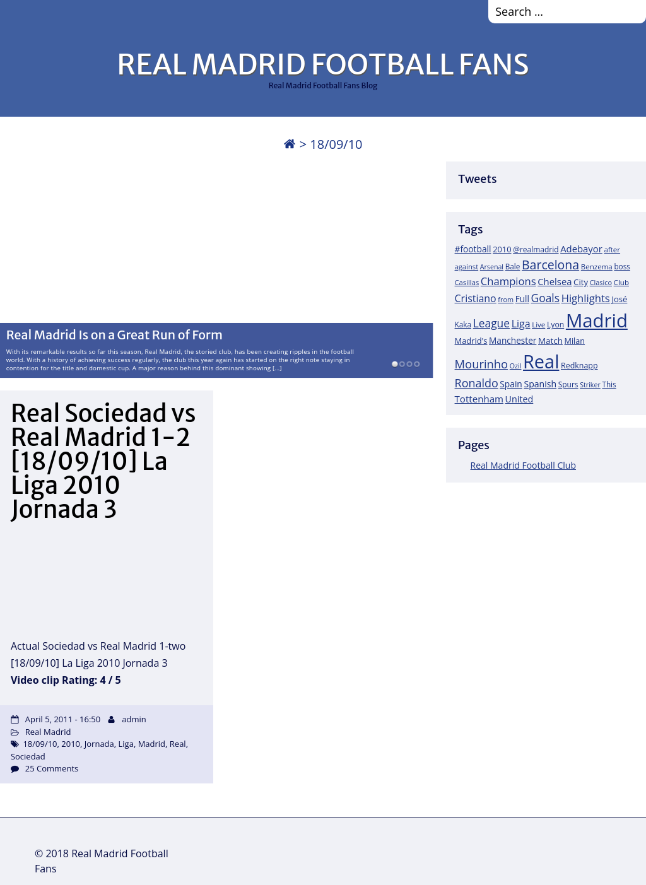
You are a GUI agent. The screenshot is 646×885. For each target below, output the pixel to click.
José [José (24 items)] (619, 299)
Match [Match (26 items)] (550, 340)
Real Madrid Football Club (523, 465)
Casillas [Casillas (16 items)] (467, 282)
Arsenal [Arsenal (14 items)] (491, 266)
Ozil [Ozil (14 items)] (516, 365)
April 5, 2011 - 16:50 (62, 719)
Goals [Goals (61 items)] (545, 297)
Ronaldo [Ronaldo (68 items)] (476, 382)
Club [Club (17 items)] (621, 282)
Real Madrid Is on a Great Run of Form (114, 335)
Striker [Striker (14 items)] (590, 384)
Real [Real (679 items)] (541, 361)
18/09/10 (40, 743)
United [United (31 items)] (519, 399)
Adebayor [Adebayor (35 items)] (581, 248)
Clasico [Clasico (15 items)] (601, 282)
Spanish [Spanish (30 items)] (540, 384)
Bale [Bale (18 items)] (512, 266)
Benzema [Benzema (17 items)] (597, 266)
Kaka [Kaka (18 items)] (463, 324)
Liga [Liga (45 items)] (521, 324)
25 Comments (51, 768)
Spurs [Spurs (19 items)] (568, 384)
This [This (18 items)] (609, 384)
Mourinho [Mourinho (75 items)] (481, 364)
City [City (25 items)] (580, 282)
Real (178, 743)
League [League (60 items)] (491, 323)
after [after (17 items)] (612, 249)
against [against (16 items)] (467, 266)
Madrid (151, 743)
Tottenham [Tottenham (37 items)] (479, 398)
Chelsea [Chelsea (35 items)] (554, 281)
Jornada (99, 743)
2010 (70, 743)
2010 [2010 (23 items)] (502, 249)
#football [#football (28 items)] (473, 249)
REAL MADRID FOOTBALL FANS (323, 64)
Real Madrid (48, 731)
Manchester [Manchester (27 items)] (512, 340)
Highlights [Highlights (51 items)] (585, 298)
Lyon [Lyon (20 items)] (555, 324)
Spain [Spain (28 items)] (511, 384)
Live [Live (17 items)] (538, 324)
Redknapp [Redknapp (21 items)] (579, 365)
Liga (126, 743)
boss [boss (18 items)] (622, 266)
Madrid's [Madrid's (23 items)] (471, 340)
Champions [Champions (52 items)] (508, 281)
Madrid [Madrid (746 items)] (597, 320)
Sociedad (28, 756)
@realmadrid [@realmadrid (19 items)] (535, 249)
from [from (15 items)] (506, 299)
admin (134, 719)
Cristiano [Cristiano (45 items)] (475, 298)
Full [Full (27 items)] (522, 299)
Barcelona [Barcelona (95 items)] (550, 264)
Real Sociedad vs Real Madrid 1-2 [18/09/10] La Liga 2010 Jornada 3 (103, 461)
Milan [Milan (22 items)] (575, 340)
